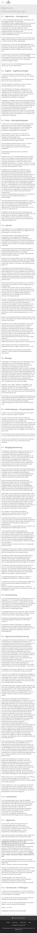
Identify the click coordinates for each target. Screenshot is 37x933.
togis (21, 931)
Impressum (15, 922)
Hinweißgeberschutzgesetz (18, 925)
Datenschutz (23, 922)
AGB (30, 922)
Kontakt (8, 922)
